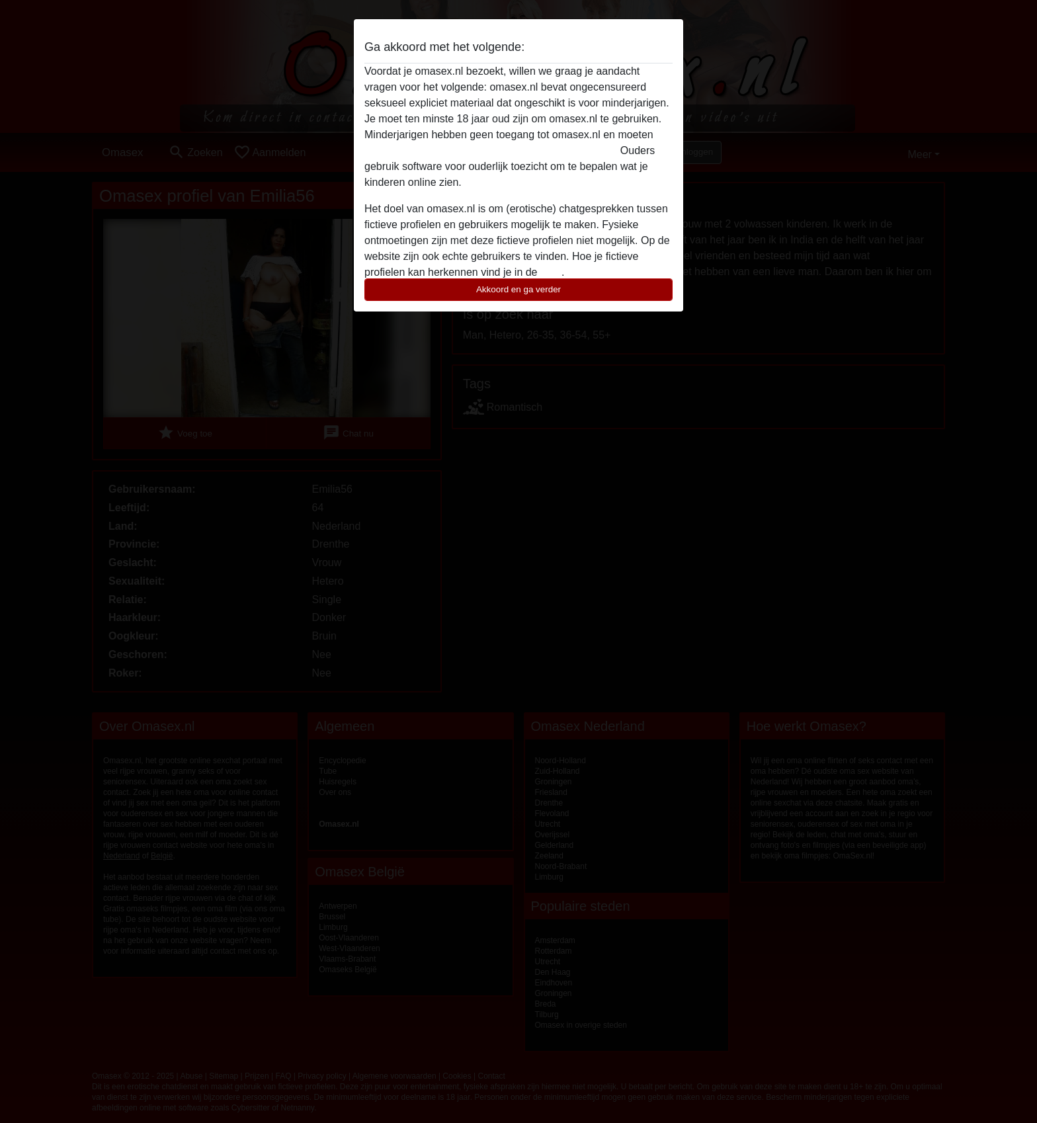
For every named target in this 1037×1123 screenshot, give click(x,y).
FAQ (550, 272)
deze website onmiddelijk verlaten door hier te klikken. (490, 150)
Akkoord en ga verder (518, 289)
